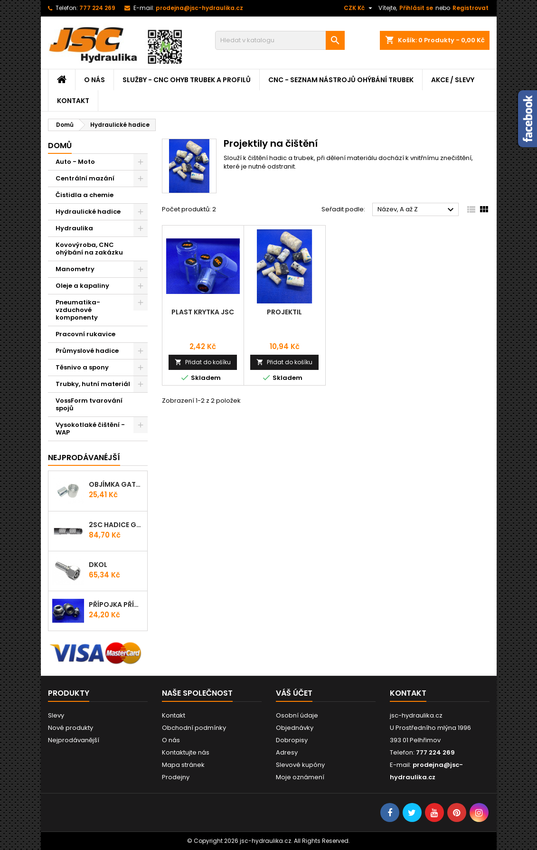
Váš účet (294, 693)
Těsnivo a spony (82, 367)
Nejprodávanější (73, 740)
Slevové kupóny (300, 764)
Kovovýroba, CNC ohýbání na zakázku (89, 248)
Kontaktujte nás (185, 752)
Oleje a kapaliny (82, 285)
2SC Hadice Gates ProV (116, 525)
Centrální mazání (85, 178)
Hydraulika (74, 228)
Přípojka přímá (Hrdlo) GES (116, 604)
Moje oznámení (300, 777)
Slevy (56, 715)
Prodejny (175, 777)
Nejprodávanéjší (84, 457)
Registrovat (470, 8)
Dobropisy (292, 740)
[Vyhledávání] (280, 40)
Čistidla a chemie (84, 194)
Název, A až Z (417, 210)
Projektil (284, 312)
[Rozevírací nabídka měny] (359, 8)
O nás (94, 80)
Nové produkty (70, 727)
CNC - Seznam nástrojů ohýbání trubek (341, 80)
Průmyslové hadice (87, 350)
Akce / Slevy (452, 80)
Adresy (287, 752)
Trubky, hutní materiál (93, 383)
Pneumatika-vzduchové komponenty (78, 310)
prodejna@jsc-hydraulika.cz (199, 8)
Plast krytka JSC (202, 312)
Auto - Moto (75, 161)
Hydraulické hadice (88, 211)
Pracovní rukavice (85, 334)
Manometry (75, 269)
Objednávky (294, 727)
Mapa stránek (183, 764)
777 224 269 (97, 8)
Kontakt (73, 100)
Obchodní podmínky (194, 727)
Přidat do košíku (203, 362)
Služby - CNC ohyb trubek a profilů (186, 80)
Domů (60, 145)
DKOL (98, 564)
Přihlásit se (416, 8)
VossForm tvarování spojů (89, 404)
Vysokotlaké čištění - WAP (90, 428)
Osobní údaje (297, 715)
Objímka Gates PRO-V (116, 484)
